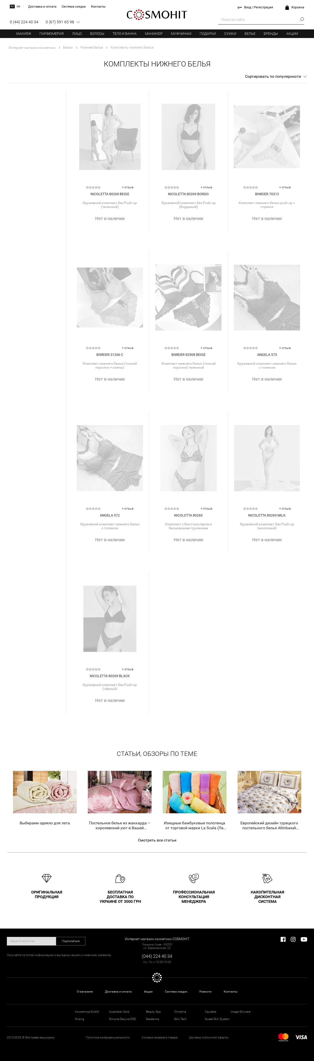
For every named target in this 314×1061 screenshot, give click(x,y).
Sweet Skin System (217, 1019)
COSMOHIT (157, 14)
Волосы (97, 34)
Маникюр (154, 34)
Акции (292, 34)
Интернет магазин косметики (32, 48)
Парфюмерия (51, 34)
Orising (79, 1019)
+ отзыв (127, 187)
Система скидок (176, 991)
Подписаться (71, 941)
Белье (250, 34)
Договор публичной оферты (208, 1037)
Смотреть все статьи (157, 840)
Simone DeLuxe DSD (122, 1019)
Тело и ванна (125, 34)
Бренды (271, 34)
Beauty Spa (153, 1011)
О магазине (85, 991)
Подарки (208, 34)
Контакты (230, 991)
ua (18, 6)
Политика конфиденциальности (108, 1037)
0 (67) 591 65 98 (60, 22)
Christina (180, 1011)
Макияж (23, 34)
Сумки (230, 34)
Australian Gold (119, 1011)
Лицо (77, 34)
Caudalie (210, 1011)
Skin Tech (180, 1019)
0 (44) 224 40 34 (24, 22)
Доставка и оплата (118, 991)
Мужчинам (181, 34)
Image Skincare (240, 1011)
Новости (205, 991)
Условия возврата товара (159, 1037)
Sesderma (152, 1019)
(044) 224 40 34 (157, 956)
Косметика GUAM (87, 1011)
